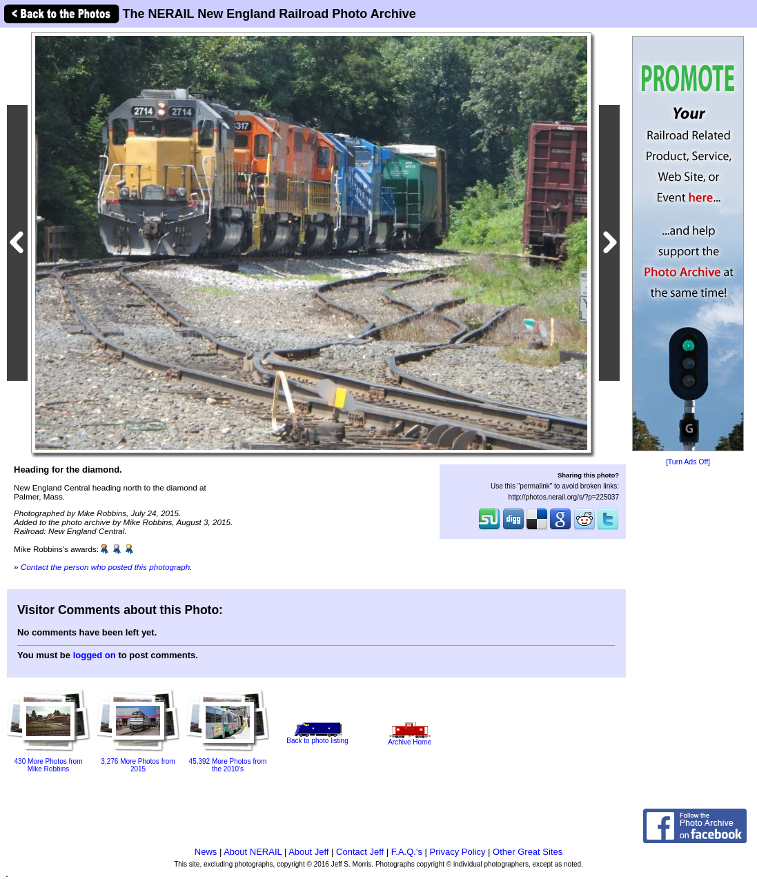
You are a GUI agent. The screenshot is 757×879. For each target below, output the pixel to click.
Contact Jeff (360, 852)
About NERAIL (253, 852)
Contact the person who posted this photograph (105, 566)
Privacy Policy (458, 852)
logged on (94, 655)
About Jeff (308, 852)
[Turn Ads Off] (688, 462)
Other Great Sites (527, 852)
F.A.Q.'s (406, 852)
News (206, 852)
